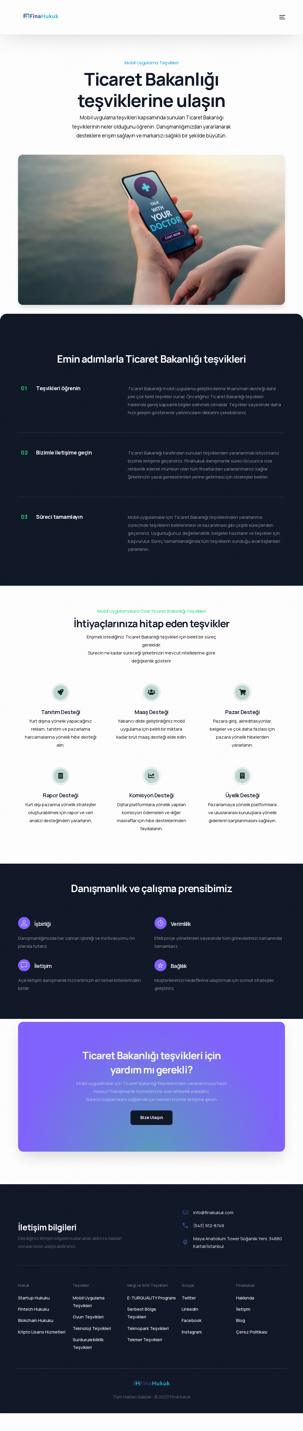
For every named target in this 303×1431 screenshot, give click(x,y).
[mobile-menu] (276, 17)
